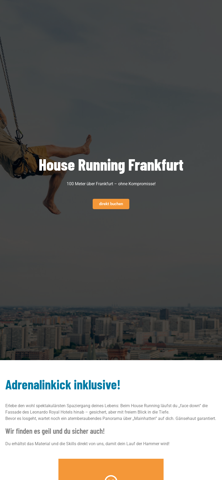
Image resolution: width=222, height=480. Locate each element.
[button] (120, 8)
